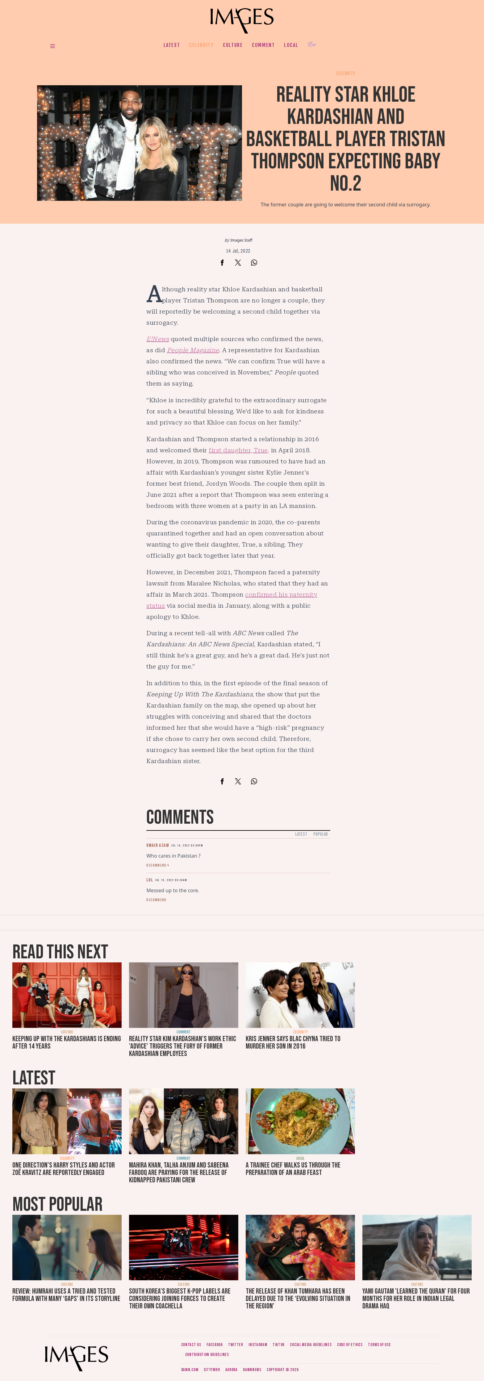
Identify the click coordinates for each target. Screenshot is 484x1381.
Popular (320, 834)
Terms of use (379, 1344)
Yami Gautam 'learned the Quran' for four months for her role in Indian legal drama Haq (416, 1299)
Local (291, 45)
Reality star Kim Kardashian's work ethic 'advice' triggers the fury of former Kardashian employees (182, 1046)
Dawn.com (189, 1369)
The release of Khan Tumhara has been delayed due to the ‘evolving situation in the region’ (298, 1299)
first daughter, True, (239, 450)
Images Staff (241, 240)
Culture (233, 45)
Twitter (235, 1344)
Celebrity (201, 45)
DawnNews (252, 1369)
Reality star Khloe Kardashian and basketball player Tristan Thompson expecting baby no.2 (345, 139)
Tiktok (279, 1344)
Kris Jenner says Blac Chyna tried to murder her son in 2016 (293, 1042)
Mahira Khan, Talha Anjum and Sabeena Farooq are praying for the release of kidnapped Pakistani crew (179, 1173)
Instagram (257, 1344)
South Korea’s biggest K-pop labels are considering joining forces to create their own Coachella (180, 1299)
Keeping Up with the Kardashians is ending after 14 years (66, 1042)
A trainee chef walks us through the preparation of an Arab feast (293, 1169)
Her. (312, 45)
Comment (263, 45)
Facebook (215, 1344)
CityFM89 (212, 1369)
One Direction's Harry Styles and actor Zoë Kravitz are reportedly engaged (63, 1169)
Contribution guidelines (207, 1354)
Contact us (191, 1344)
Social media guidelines (311, 1344)
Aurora (231, 1369)
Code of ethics (350, 1344)
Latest (172, 45)
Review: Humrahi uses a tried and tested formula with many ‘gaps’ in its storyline (66, 1295)
